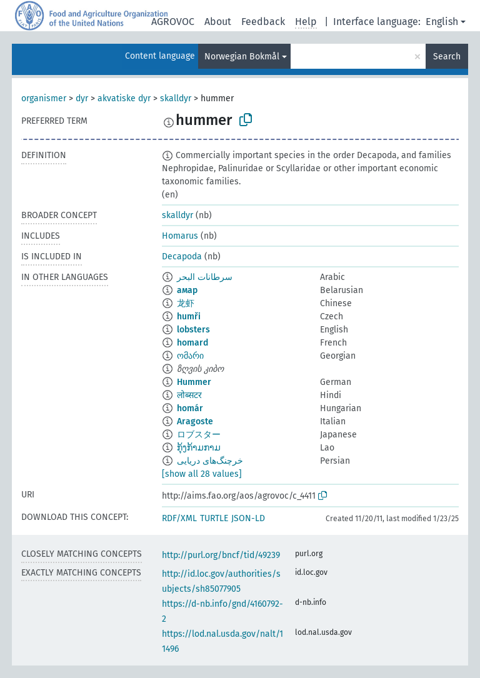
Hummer (194, 382)
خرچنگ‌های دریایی (210, 461)
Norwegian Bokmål (241, 56)
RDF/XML (179, 518)
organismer (43, 98)
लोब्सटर (189, 395)
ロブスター (199, 434)
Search (447, 56)
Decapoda (182, 256)
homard (192, 342)
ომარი (190, 356)
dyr (82, 98)
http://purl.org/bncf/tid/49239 (221, 555)
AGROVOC (172, 21)
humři (189, 316)
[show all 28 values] (202, 474)
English (442, 21)
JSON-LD (248, 518)
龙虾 (185, 303)
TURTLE (214, 518)
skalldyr (175, 98)
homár (190, 408)
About (217, 21)
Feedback (263, 21)
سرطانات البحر (204, 277)
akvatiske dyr (124, 98)
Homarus (180, 236)
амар (187, 290)
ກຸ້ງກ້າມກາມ (199, 447)
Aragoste (195, 421)
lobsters (193, 329)
